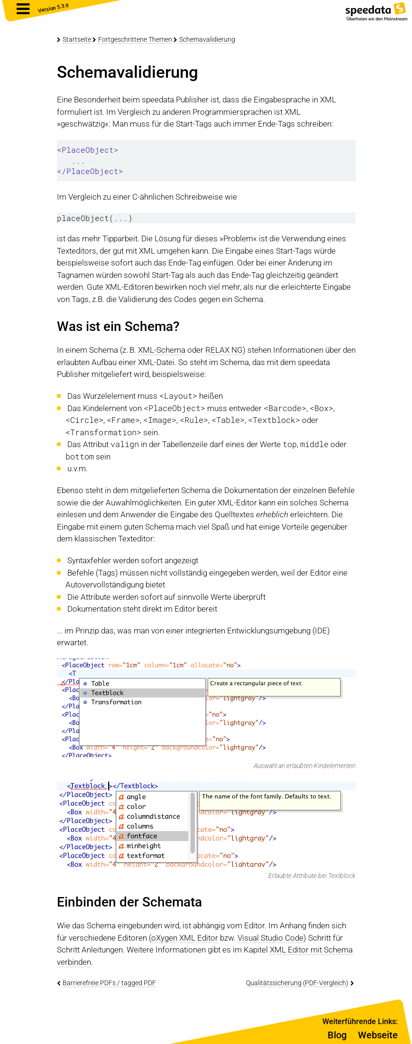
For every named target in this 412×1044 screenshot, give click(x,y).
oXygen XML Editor (184, 938)
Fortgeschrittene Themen (135, 39)
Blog (337, 1035)
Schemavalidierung (207, 39)
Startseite (77, 39)
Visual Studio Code (270, 938)
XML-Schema (161, 350)
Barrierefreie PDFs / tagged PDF (109, 983)
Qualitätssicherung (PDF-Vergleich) (297, 983)
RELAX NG (224, 350)
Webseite (378, 1035)
